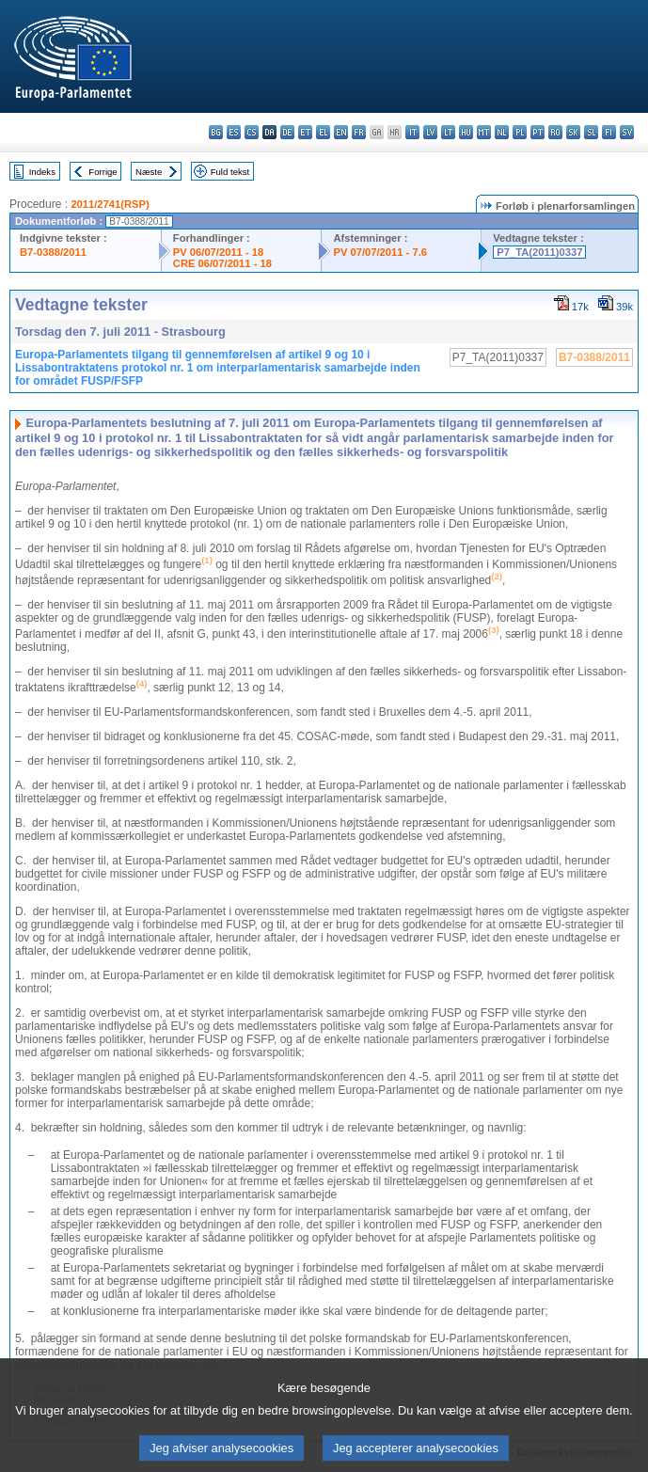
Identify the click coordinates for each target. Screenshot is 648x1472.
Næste (148, 171)
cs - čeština (252, 132)
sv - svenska (627, 132)
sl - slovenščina (591, 132)
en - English (341, 132)
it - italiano (412, 132)
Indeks (42, 171)
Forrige (102, 171)
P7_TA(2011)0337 (539, 252)
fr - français (359, 132)
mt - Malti (484, 132)
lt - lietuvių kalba (448, 132)
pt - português (537, 132)
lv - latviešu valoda (430, 132)
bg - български (216, 132)
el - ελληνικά (323, 132)
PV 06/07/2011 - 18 (218, 252)
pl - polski (520, 132)
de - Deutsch (287, 132)
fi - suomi (609, 132)
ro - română (555, 132)
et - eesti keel (305, 132)
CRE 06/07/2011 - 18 (222, 263)
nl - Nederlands (502, 132)
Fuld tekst (230, 171)
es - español (234, 132)
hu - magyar (466, 132)
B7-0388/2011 (53, 252)
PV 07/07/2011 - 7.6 (380, 252)
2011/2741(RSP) (110, 204)
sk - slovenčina (573, 132)
